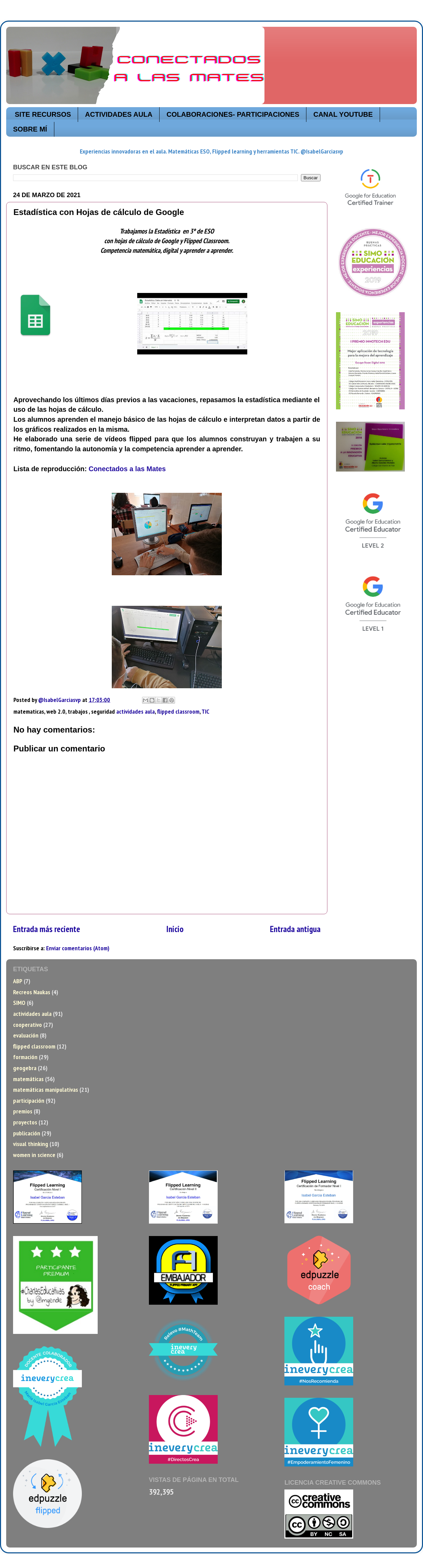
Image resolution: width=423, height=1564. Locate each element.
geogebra (24, 1068)
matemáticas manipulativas (45, 1089)
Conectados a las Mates (127, 469)
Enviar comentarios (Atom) (77, 948)
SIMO (19, 1003)
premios (22, 1111)
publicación (26, 1133)
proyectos (25, 1122)
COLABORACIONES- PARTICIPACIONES (232, 114)
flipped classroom (178, 711)
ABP (17, 981)
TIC (205, 711)
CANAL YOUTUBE (343, 114)
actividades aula (135, 711)
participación (28, 1100)
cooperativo (27, 1025)
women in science (34, 1155)
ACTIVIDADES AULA (118, 114)
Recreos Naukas (31, 992)
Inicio (175, 928)
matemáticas (28, 1079)
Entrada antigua (295, 928)
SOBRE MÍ (30, 129)
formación (25, 1057)
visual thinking (30, 1144)
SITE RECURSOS (43, 114)
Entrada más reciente (46, 928)
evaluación (26, 1035)
